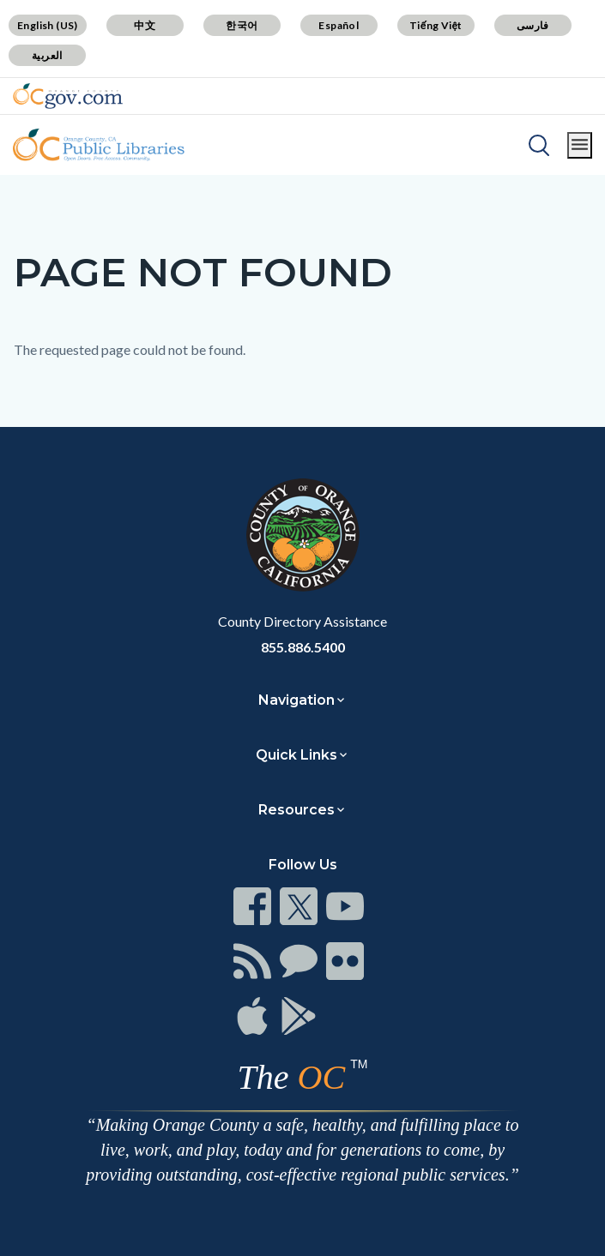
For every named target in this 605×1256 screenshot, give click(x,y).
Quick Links (296, 755)
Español (338, 25)
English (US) (47, 25)
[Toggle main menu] (579, 145)
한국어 (241, 25)
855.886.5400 (303, 647)
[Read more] (68, 96)
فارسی (533, 25)
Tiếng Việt (436, 25)
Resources (296, 810)
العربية (47, 55)
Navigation (296, 700)
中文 (144, 25)
